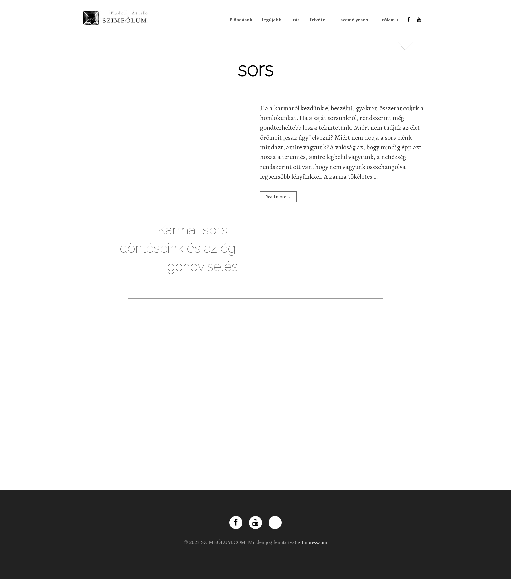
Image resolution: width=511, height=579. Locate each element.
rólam (388, 19)
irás (295, 19)
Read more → (278, 197)
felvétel (318, 19)
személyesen (354, 19)
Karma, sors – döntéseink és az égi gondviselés (179, 248)
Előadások (241, 19)
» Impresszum (312, 542)
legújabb (272, 19)
